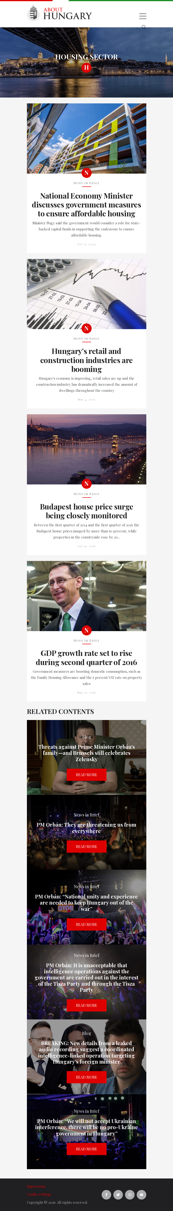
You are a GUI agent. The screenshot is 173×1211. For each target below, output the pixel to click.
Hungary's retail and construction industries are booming (86, 359)
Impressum (36, 1186)
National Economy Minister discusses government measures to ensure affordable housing (86, 204)
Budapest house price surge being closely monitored (86, 511)
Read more (86, 774)
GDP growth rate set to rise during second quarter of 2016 (86, 657)
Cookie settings (39, 1194)
